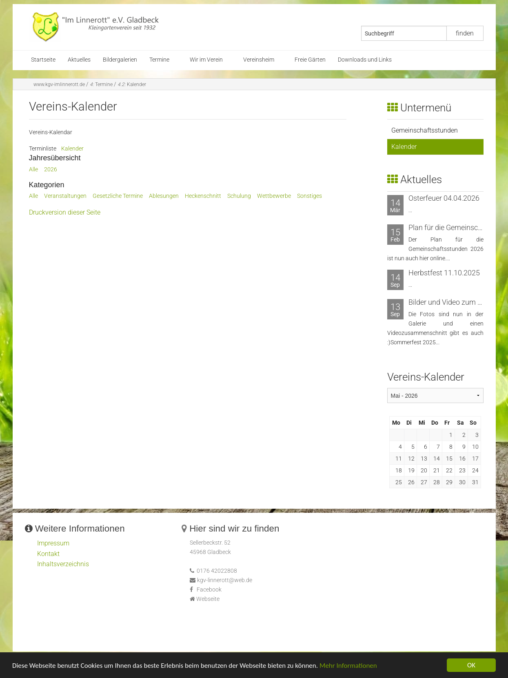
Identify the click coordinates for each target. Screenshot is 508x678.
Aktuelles (79, 59)
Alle (33, 169)
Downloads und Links (365, 59)
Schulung (239, 196)
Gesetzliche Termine (118, 196)
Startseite (43, 59)
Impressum (53, 543)
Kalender (132, 84)
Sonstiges (309, 196)
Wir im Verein (206, 59)
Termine (159, 59)
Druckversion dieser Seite (64, 212)
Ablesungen (164, 196)
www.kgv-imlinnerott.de (59, 84)
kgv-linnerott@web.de (224, 580)
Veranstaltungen (65, 196)
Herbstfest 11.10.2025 (444, 272)
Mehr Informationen (348, 667)
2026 (50, 169)
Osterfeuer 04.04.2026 (443, 198)
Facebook (209, 589)
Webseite (208, 599)
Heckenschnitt (203, 196)
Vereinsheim (258, 59)
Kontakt (48, 554)
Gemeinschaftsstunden (424, 130)
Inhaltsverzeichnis (63, 564)
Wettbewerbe (274, 196)
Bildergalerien (120, 59)
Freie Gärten (310, 59)
